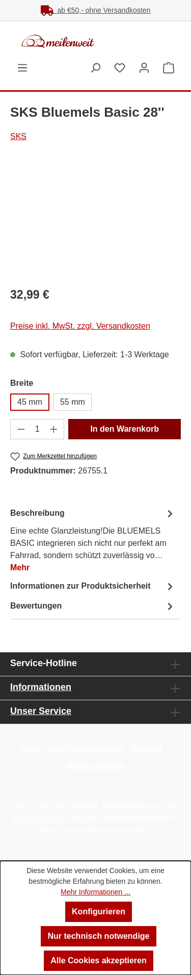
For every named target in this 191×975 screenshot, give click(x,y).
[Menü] (22, 68)
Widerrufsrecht (96, 766)
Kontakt (146, 749)
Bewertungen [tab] (93, 606)
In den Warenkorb (124, 429)
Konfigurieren (98, 911)
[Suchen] (95, 68)
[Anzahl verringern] (21, 429)
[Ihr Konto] (144, 68)
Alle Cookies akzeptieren (98, 960)
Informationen (40, 687)
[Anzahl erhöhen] (54, 429)
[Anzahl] (37, 429)
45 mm (29, 402)
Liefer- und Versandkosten (72, 749)
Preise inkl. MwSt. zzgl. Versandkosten (80, 326)
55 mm (72, 402)
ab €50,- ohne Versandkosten (96, 10)
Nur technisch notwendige (98, 936)
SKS (18, 136)
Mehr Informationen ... (95, 892)
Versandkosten (38, 817)
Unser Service (40, 711)
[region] (95, 220)
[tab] (93, 540)
